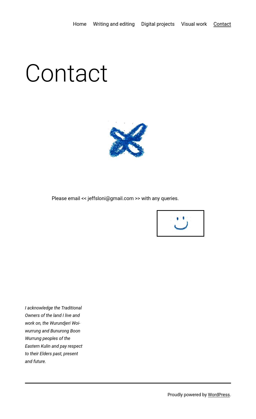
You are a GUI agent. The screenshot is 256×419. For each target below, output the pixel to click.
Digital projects (157, 24)
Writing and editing (113, 24)
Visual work (194, 24)
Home (79, 24)
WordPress (219, 394)
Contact (222, 24)
